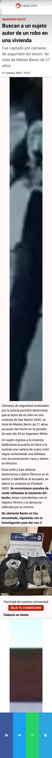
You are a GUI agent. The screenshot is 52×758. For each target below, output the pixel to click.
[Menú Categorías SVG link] (1, 10)
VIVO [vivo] (1, 14)
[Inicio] (26, 5)
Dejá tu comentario (26, 625)
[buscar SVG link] (1, 12)
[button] (6, 735)
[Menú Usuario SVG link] (1, 1)
